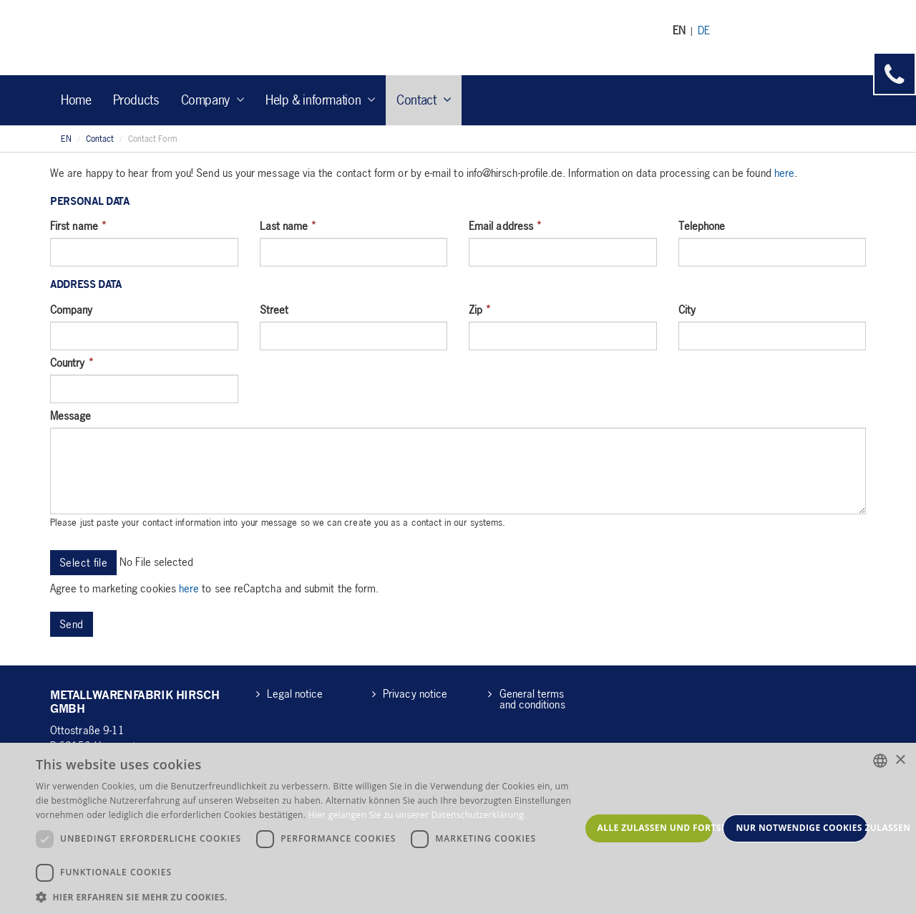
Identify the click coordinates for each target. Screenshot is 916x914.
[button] (308, 896)
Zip (480, 309)
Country (72, 362)
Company (71, 309)
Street (274, 309)
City (687, 309)
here (784, 172)
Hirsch (135, 37)
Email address (505, 225)
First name (78, 225)
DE (704, 30)
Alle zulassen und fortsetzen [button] (655, 828)
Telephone (702, 225)
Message (71, 415)
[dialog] (458, 828)
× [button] (900, 760)
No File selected (156, 561)
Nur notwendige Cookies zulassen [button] (802, 828)
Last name (288, 225)
